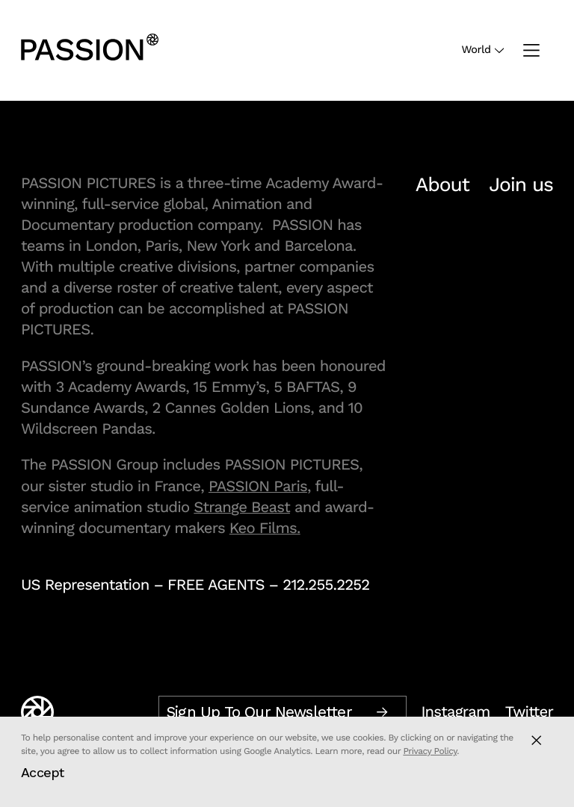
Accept (42, 772)
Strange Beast (242, 507)
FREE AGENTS (216, 584)
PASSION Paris (258, 486)
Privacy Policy (430, 751)
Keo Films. (264, 528)
